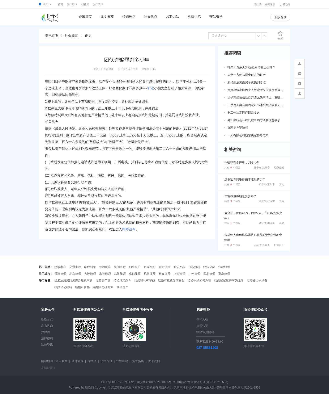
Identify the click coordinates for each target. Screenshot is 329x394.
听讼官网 (62, 361)
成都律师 (135, 273)
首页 (60, 4)
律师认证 (202, 325)
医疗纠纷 (90, 267)
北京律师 (75, 273)
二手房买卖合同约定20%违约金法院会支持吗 (255, 105)
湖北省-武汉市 (267, 201)
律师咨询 (129, 229)
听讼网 (89, 387)
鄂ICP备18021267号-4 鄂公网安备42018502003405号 (136, 382)
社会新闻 (71, 35)
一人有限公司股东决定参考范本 (248, 135)
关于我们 (154, 361)
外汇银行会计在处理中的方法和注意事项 (253, 120)
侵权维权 (194, 267)
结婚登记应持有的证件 (229, 280)
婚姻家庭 (60, 267)
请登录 (257, 4)
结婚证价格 (82, 287)
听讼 (151, 88)
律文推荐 (107, 16)
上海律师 (179, 273)
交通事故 (75, 267)
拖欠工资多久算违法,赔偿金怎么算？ (251, 67)
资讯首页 (85, 16)
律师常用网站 (205, 332)
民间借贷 (120, 267)
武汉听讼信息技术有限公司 (128, 387)
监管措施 (138, 361)
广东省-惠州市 (267, 184)
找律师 (85, 4)
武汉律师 (120, 273)
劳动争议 (105, 267)
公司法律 (164, 267)
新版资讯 (280, 17)
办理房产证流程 (237, 127)
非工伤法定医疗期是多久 (243, 112)
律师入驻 (202, 319)
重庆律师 (224, 273)
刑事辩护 (279, 244)
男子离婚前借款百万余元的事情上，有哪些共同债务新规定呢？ (255, 97)
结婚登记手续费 (257, 280)
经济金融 (279, 167)
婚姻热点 (129, 16)
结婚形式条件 (122, 280)
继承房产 (122, 287)
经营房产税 (103, 280)
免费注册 (270, 4)
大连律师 (90, 273)
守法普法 (216, 16)
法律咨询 (72, 4)
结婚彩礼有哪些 (144, 280)
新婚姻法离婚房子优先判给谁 (246, 82)
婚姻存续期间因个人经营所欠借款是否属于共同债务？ (255, 90)
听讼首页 (47, 319)
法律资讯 (98, 4)
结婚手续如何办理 (199, 280)
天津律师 (60, 273)
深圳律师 (209, 273)
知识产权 (179, 267)
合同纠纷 (149, 267)
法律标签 (122, 361)
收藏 (280, 35)
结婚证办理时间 (103, 287)
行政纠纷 (224, 267)
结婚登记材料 (63, 287)
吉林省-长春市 (262, 244)
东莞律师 (105, 273)
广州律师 (194, 273)
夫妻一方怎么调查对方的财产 (246, 74)
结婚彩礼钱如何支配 (171, 280)
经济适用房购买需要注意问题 (73, 280)
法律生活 (194, 16)
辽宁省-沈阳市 (262, 167)
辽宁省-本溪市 (267, 223)
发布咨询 (47, 325)
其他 (281, 184)
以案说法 (172, 16)
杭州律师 (149, 273)
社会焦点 (150, 16)
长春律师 (164, 273)
